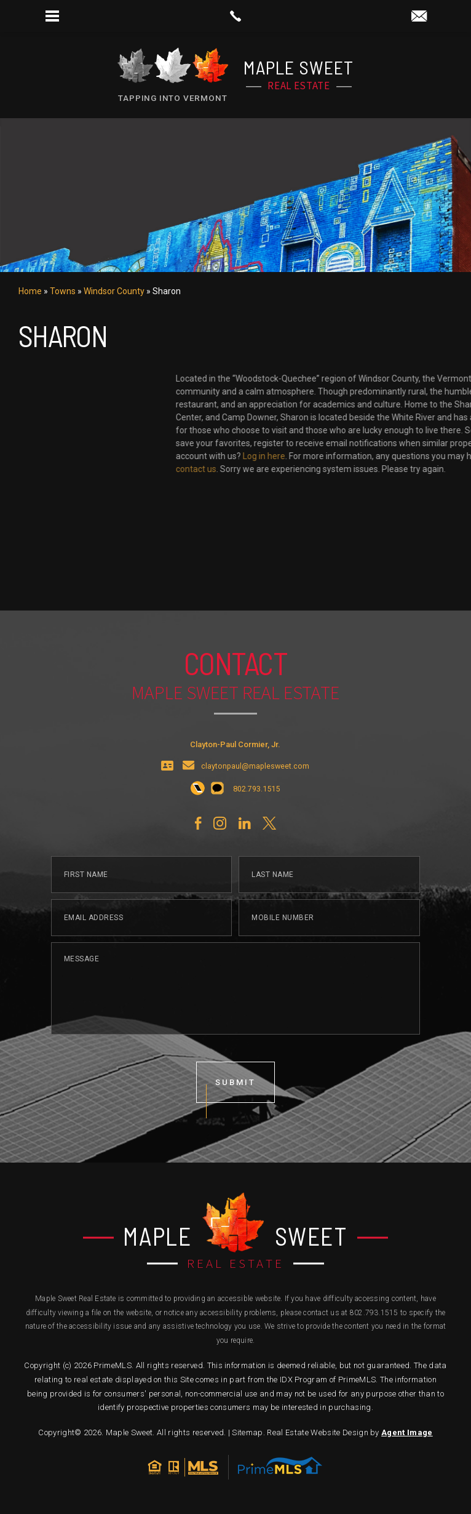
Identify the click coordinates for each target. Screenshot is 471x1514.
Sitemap (247, 1432)
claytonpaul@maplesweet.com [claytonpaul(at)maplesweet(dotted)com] (255, 794)
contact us (413, 469)
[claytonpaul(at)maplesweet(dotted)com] (419, 16)
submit (235, 1109)
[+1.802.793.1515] (198, 816)
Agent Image (407, 1432)
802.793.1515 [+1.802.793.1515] (374, 1312)
